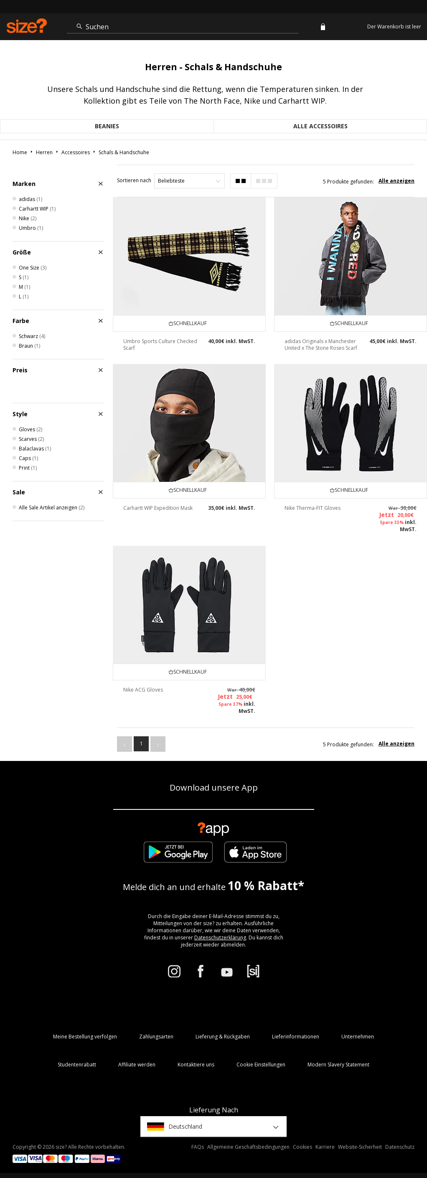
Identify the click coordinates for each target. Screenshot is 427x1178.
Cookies (302, 1146)
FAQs (197, 1146)
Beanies (107, 126)
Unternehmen (357, 1036)
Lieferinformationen (295, 1036)
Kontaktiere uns (196, 1064)
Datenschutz (399, 1146)
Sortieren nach (134, 180)
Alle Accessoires (320, 126)
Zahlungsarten (156, 1036)
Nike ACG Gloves (143, 689)
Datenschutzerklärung (220, 937)
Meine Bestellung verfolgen (85, 1036)
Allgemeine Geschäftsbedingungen (248, 1146)
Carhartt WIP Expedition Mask (158, 507)
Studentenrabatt (77, 1064)
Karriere (325, 1146)
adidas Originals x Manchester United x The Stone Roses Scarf (321, 344)
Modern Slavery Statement (338, 1064)
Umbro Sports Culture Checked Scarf (160, 344)
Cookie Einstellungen (260, 1064)
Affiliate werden (136, 1064)
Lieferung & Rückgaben (223, 1036)
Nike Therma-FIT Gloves (313, 507)
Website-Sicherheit (360, 1146)
